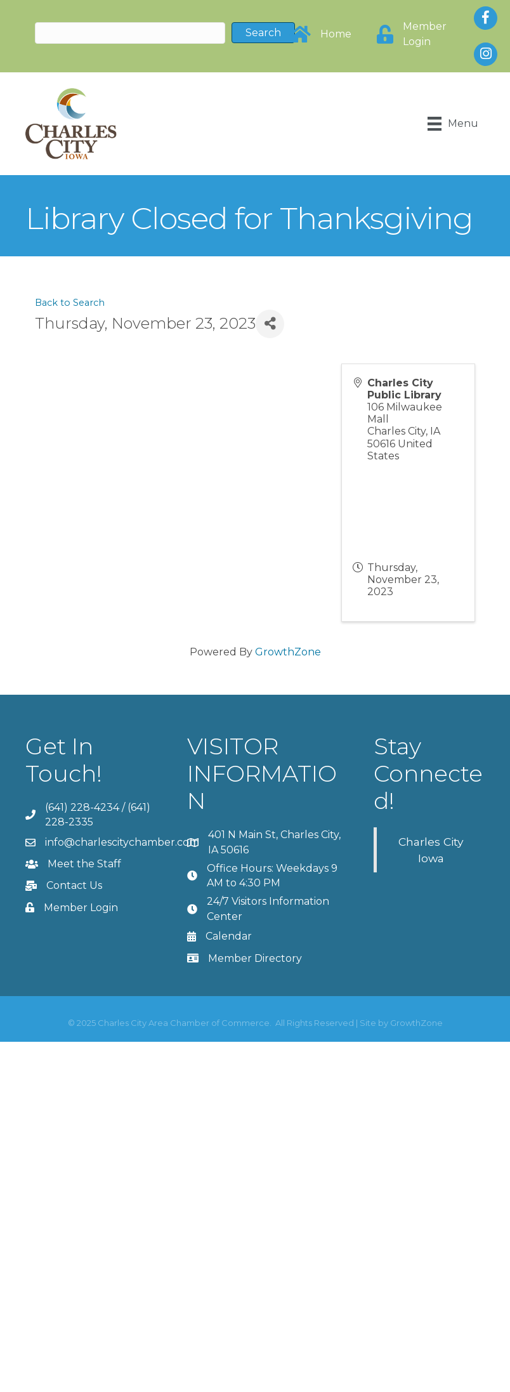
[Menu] (453, 123)
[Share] (270, 324)
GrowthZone (288, 652)
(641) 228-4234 (82, 807)
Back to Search (70, 302)
